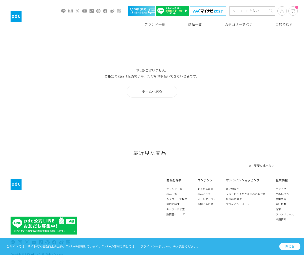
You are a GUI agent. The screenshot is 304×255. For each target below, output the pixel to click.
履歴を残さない (264, 165)
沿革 (280, 209)
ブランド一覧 (154, 25)
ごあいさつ (284, 194)
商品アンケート (211, 194)
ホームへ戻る (152, 91)
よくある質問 (210, 189)
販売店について (182, 214)
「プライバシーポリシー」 (155, 246)
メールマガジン (211, 199)
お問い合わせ (210, 204)
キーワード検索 (182, 209)
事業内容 (282, 199)
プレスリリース (286, 214)
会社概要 (282, 204)
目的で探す (284, 25)
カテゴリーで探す (238, 25)
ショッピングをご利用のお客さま (249, 194)
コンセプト (284, 189)
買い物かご (236, 189)
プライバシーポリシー (242, 204)
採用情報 (282, 219)
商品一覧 (195, 25)
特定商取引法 (237, 199)
